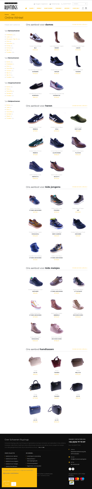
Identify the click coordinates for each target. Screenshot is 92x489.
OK (14, 484)
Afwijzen (7, 484)
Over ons (76, 8)
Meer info (41, 447)
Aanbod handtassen (11, 466)
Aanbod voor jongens (12, 461)
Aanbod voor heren (11, 458)
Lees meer (6, 481)
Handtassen (48, 8)
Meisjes (66, 8)
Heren (39, 8)
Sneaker (10, 52)
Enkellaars (10, 34)
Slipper (9, 116)
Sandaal (9, 93)
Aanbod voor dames (12, 456)
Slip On (9, 75)
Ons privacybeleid (32, 463)
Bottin (9, 62)
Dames (31, 8)
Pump (9, 45)
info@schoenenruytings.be (78, 459)
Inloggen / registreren (41, 4)
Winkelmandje (55, 4)
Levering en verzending (34, 456)
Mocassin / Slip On (13, 39)
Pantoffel (10, 43)
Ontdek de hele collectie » (79, 24)
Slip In (9, 50)
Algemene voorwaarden (34, 466)
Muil (8, 41)
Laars (9, 37)
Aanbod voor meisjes (12, 463)
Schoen (9, 48)
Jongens (58, 8)
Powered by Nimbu (45, 475)
